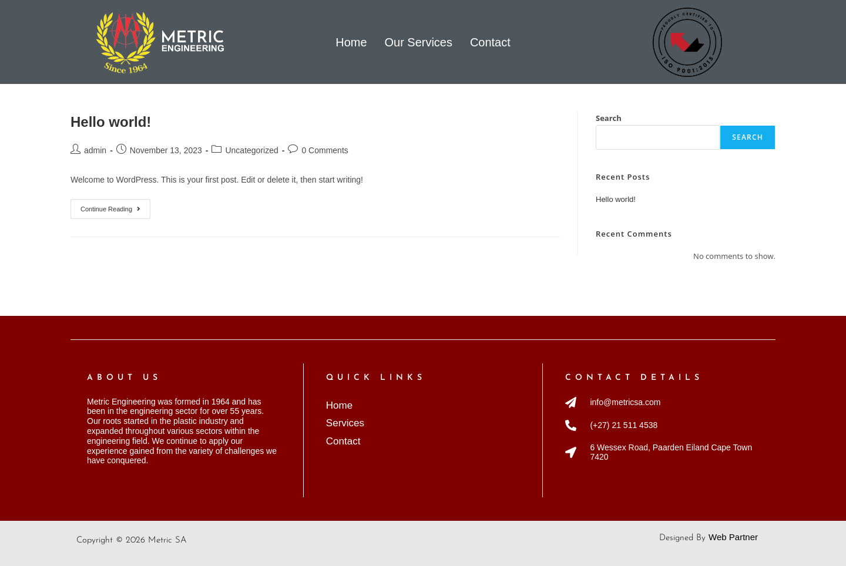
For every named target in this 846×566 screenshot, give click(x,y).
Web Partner (733, 537)
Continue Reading (115, 206)
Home (351, 41)
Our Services (418, 41)
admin (95, 150)
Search (609, 118)
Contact (490, 41)
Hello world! (110, 122)
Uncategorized (251, 150)
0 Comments (324, 150)
